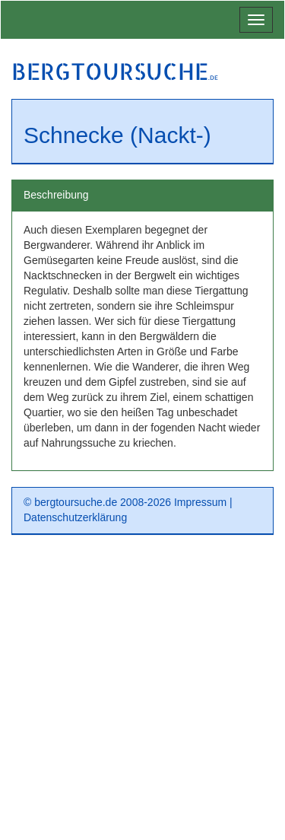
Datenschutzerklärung (75, 517)
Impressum (200, 502)
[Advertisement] (142, 692)
